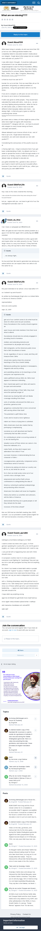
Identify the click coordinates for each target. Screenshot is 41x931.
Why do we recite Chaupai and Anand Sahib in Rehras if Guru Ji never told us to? (20, 778)
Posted (14, 45)
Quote (8, 176)
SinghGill (14, 722)
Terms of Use (7, 923)
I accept (20, 927)
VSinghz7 (14, 782)
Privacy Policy (15, 914)
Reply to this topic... (12, 639)
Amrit (10, 757)
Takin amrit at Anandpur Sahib (19, 766)
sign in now (13, 630)
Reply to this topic (20, 34)
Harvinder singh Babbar (19, 759)
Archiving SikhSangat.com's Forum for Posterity (22, 800)
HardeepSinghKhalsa (18, 768)
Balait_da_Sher (14, 220)
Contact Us (27, 914)
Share (20, 650)
